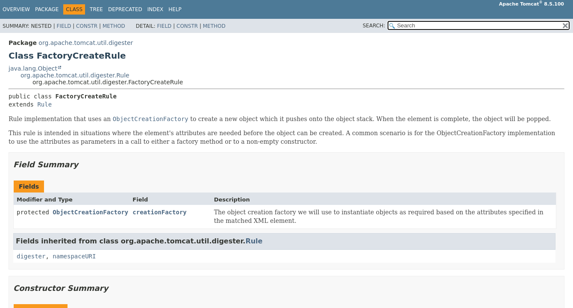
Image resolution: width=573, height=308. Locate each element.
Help (175, 9)
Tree (96, 9)
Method (114, 26)
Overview (16, 9)
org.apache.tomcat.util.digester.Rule (75, 75)
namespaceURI (74, 256)
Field (63, 26)
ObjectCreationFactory (90, 212)
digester (31, 256)
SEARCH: (374, 26)
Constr (86, 26)
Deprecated (125, 9)
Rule (44, 104)
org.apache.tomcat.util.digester (85, 42)
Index (155, 9)
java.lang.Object (33, 68)
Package (47, 9)
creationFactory (159, 212)
